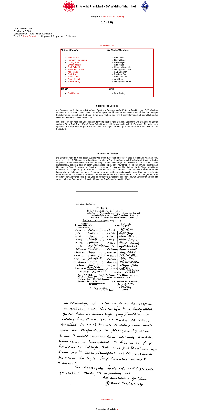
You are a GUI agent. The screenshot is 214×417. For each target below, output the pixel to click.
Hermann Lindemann (77, 60)
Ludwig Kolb (73, 62)
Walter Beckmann (76, 69)
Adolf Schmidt (74, 67)
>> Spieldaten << (106, 400)
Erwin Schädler (74, 65)
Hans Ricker (73, 58)
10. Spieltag (119, 16)
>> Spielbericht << (107, 45)
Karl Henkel (73, 72)
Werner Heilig (74, 81)
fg (117, 409)
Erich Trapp (73, 74)
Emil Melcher (73, 93)
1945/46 (106, 16)
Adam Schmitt (29, 36)
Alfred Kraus (73, 77)
